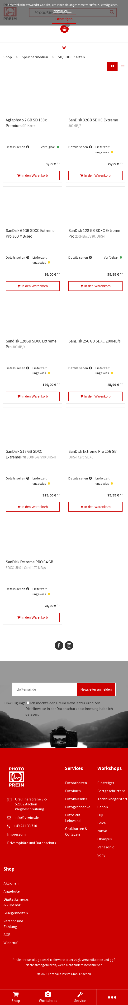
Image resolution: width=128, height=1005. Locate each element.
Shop (16, 997)
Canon (102, 806)
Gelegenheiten (16, 913)
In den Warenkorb (32, 175)
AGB (7, 934)
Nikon (102, 831)
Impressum (16, 834)
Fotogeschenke (77, 806)
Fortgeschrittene (111, 790)
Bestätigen (64, 19)
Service (80, 997)
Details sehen (15, 147)
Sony (101, 855)
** (58, 163)
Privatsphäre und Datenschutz (32, 842)
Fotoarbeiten (76, 782)
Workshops (48, 997)
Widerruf (11, 942)
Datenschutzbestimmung (78, 708)
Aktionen (11, 883)
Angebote (12, 891)
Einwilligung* (14, 703)
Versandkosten (92, 960)
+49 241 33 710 (25, 825)
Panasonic (105, 847)
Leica (101, 823)
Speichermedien (35, 57)
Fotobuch (73, 790)
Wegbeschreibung (29, 809)
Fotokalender (76, 798)
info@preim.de (26, 817)
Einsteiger (105, 782)
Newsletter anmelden (96, 689)
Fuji (100, 815)
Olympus (104, 839)
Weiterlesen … (62, 11)
